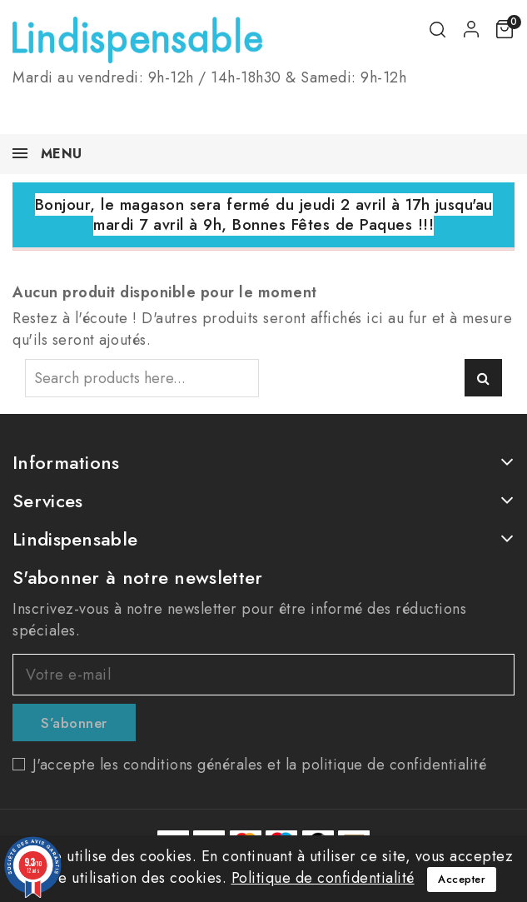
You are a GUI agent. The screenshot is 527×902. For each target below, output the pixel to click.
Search (483, 377)
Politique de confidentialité (323, 878)
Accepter (461, 879)
